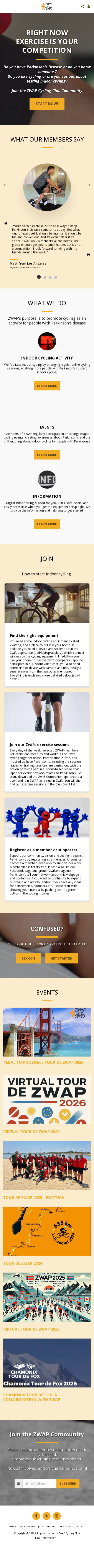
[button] (4, 6)
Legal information (45, 1537)
